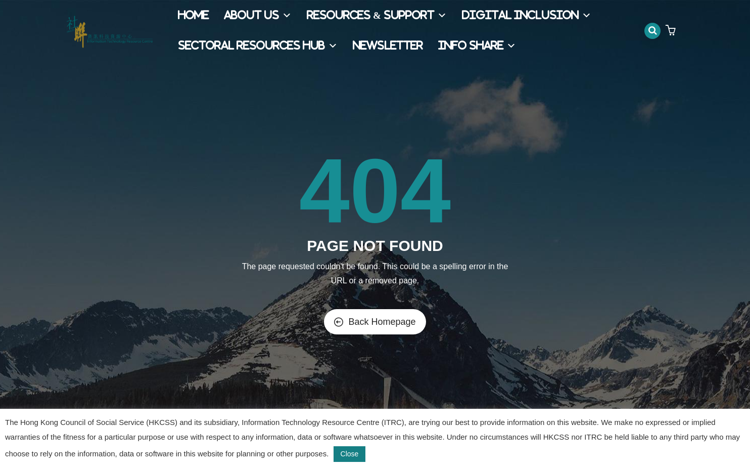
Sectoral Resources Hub (258, 45)
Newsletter (388, 46)
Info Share (477, 45)
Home (193, 15)
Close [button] (350, 454)
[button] (672, 31)
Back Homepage (374, 322)
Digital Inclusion (526, 15)
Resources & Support (377, 15)
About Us (258, 15)
